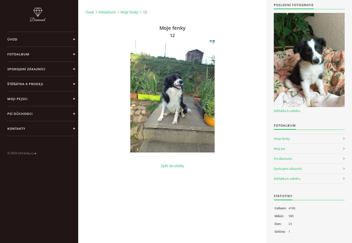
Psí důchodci (20, 113)
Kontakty (16, 128)
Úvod (12, 39)
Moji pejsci (17, 99)
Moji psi (279, 148)
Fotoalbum (18, 54)
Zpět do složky (172, 165)
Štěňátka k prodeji (25, 84)
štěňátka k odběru (287, 111)
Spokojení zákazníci (26, 69)
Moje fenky (129, 12)
